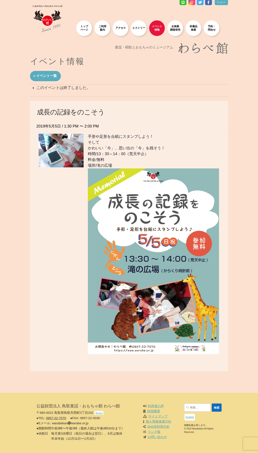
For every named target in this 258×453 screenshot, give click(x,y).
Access (99, 413)
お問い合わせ (157, 437)
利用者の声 (156, 406)
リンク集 (154, 432)
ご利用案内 (102, 28)
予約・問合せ (212, 28)
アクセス (121, 27)
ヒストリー (138, 27)
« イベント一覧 (45, 76)
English (221, 2)
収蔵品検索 (193, 28)
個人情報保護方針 (158, 421)
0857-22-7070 (56, 418)
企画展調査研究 (175, 28)
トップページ (84, 28)
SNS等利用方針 (158, 426)
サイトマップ (158, 416)
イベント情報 (157, 28)
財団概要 (153, 411)
